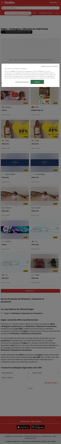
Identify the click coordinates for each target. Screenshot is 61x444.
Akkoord (37, 82)
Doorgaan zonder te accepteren (49, 66)
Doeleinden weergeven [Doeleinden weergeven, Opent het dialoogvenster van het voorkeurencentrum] (22, 82)
